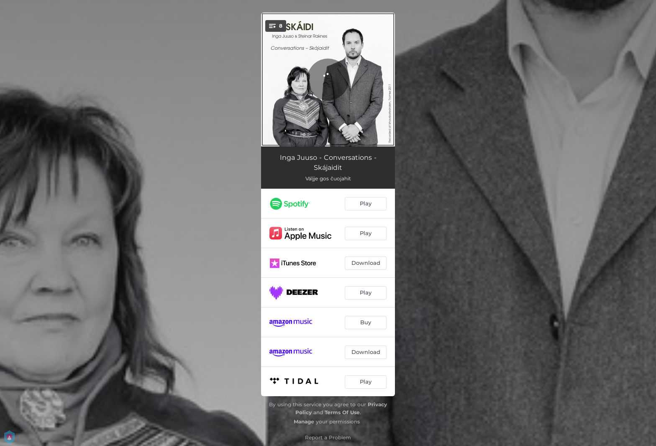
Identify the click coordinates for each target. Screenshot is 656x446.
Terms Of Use (342, 412)
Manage (304, 421)
